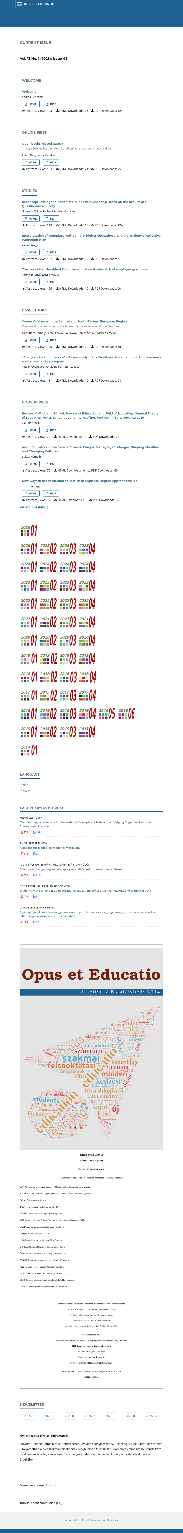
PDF (52, 104)
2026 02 (110, 1416)
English (25, 784)
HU (52, 1485)
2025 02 (49, 1416)
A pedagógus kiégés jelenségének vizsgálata (50, 848)
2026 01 (90, 1416)
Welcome (29, 91)
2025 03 (70, 1416)
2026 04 (151, 1416)
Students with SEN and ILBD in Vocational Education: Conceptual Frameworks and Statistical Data (85, 890)
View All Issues (32, 507)
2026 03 (131, 1416)
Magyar (25, 790)
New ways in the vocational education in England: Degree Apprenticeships (79, 481)
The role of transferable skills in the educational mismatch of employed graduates (85, 269)
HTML (32, 104)
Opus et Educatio (39, 4)
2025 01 (29, 1416)
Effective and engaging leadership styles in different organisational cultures (71, 869)
